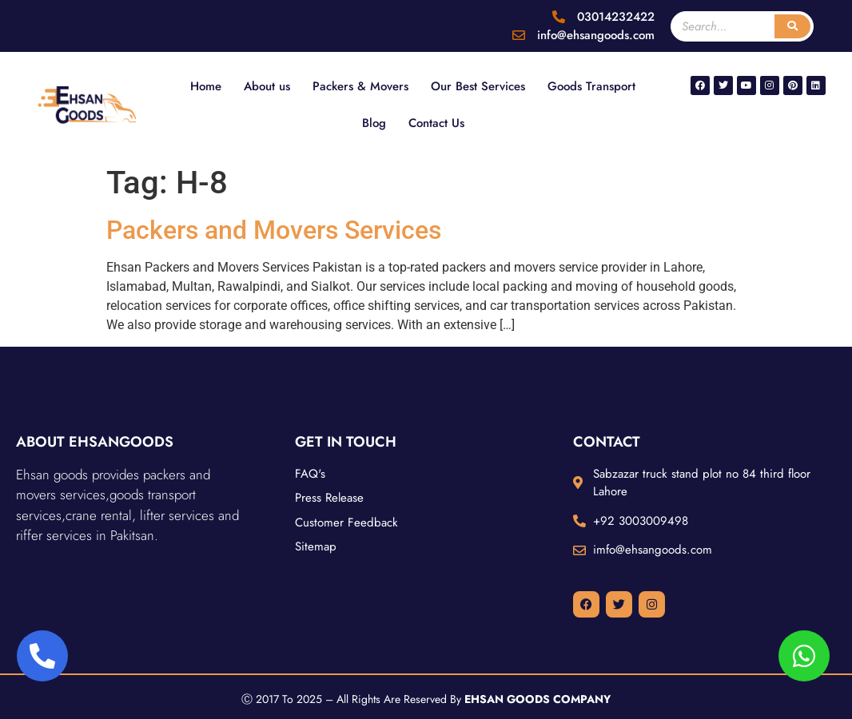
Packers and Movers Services (273, 230)
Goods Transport (591, 86)
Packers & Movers (360, 86)
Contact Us (436, 123)
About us (267, 86)
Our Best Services (478, 86)
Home (205, 86)
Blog (374, 123)
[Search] (792, 26)
